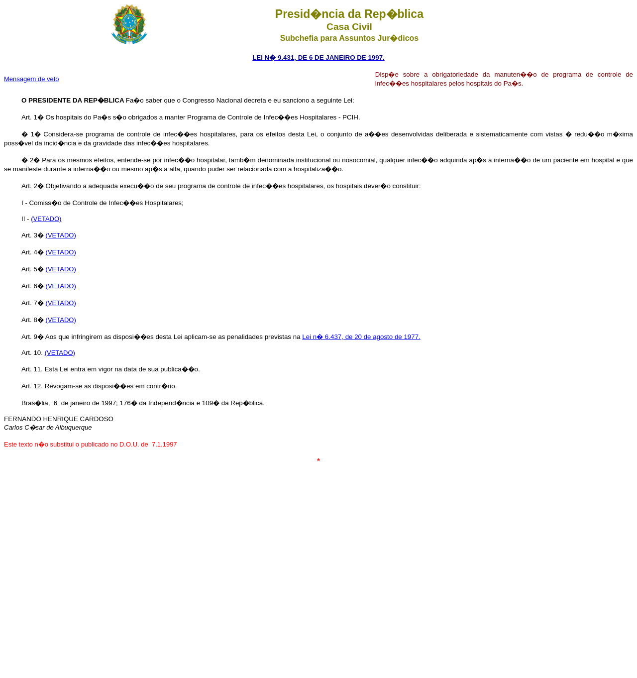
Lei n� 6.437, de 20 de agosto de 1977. (361, 336)
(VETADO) (46, 219)
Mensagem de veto (31, 79)
